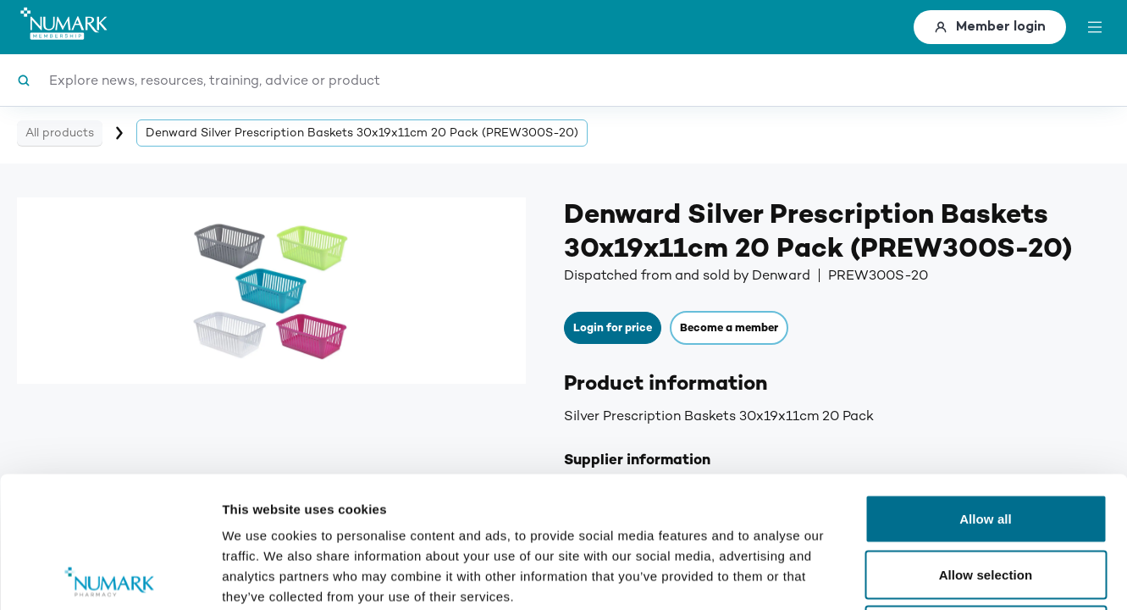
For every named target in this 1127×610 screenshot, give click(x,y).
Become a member (729, 328)
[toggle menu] (1095, 27)
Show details (888, 576)
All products (59, 132)
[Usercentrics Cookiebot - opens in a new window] (110, 577)
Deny (985, 498)
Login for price (612, 328)
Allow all (985, 387)
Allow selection (986, 443)
